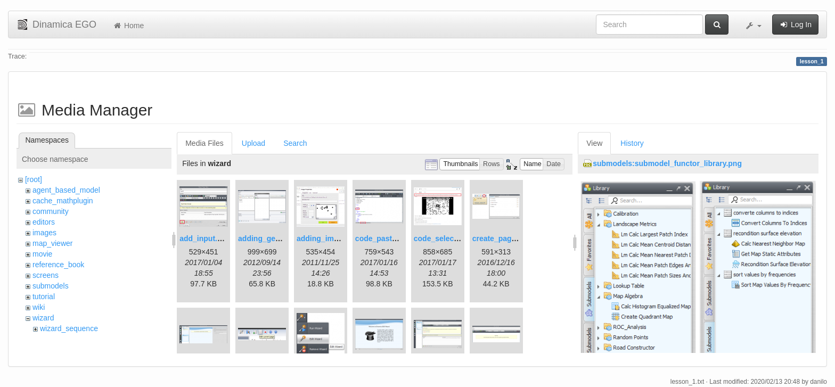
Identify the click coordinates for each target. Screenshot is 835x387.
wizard (43, 318)
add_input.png (205, 238)
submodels (50, 286)
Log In (795, 24)
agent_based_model (66, 190)
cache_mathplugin (62, 200)
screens (45, 275)
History (632, 143)
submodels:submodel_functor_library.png (667, 163)
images (44, 232)
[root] (33, 179)
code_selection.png (449, 238)
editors (43, 222)
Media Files (204, 143)
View (594, 143)
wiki (38, 307)
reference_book (58, 264)
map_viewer (52, 243)
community (50, 211)
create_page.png (501, 238)
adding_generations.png (281, 238)
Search (295, 143)
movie (42, 254)
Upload (253, 143)
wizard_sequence (69, 328)
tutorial (43, 296)
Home (128, 25)
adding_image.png (330, 238)
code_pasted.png (385, 238)
